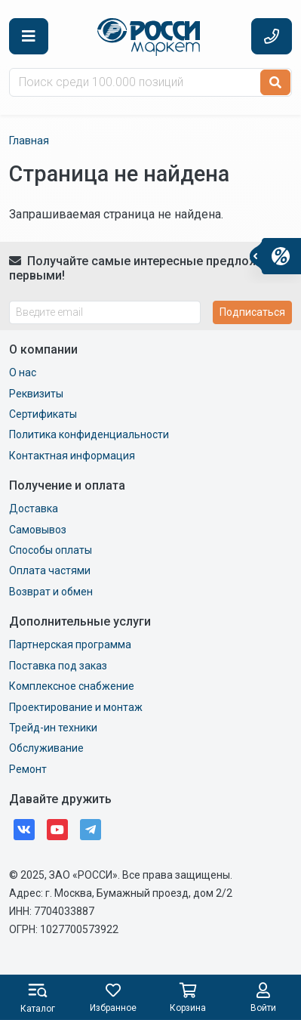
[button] (28, 36)
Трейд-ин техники (53, 728)
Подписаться (252, 312)
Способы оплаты (50, 550)
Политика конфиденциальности (89, 434)
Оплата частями (50, 570)
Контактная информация (72, 456)
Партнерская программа (70, 644)
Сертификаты (43, 414)
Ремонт (28, 769)
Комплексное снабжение (71, 686)
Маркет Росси (150, 37)
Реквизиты (36, 394)
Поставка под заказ (58, 666)
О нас (22, 372)
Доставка (33, 508)
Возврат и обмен (51, 592)
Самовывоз (37, 530)
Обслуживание (46, 748)
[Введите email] (105, 312)
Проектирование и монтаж (76, 707)
